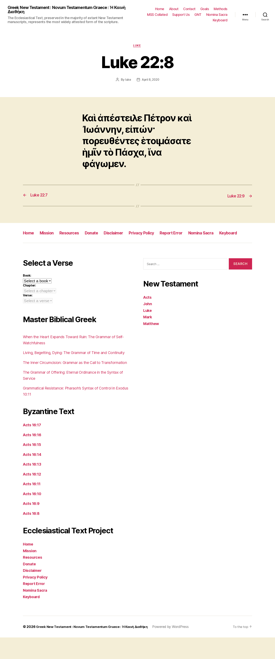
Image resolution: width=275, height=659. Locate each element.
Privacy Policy (157, 234)
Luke (137, 46)
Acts (147, 306)
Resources (75, 234)
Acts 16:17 (33, 446)
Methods (220, 9)
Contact (189, 9)
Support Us (181, 15)
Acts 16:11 (32, 505)
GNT (197, 15)
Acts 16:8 (32, 535)
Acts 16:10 (33, 515)
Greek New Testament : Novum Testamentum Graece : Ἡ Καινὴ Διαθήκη (66, 9)
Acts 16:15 (33, 466)
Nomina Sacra (216, 15)
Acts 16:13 (33, 485)
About (174, 9)
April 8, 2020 (150, 81)
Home (159, 9)
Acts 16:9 (32, 525)
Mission (49, 234)
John (148, 313)
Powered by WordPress (177, 648)
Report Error (191, 234)
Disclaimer (125, 234)
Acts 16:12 (33, 495)
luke (127, 81)
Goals (204, 9)
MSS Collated (157, 15)
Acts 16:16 (33, 456)
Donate (100, 234)
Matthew (151, 333)
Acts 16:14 (33, 476)
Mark (148, 326)
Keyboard (220, 21)
